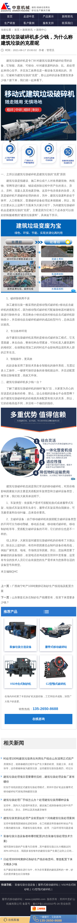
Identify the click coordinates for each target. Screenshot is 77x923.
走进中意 (28, 16)
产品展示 (48, 16)
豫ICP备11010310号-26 (46, 903)
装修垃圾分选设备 (20, 647)
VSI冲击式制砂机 (20, 683)
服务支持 (48, 23)
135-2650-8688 (45, 709)
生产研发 (9, 23)
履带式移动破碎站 (56, 647)
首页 (9, 16)
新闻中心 (41, 29)
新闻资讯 (67, 16)
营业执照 (65, 903)
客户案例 (28, 23)
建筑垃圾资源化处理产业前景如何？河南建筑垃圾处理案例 (39, 818)
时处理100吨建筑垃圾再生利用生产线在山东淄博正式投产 (38, 758)
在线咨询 (38, 719)
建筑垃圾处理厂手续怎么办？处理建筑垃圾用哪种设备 (36, 799)
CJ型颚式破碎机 (56, 683)
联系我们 (67, 23)
